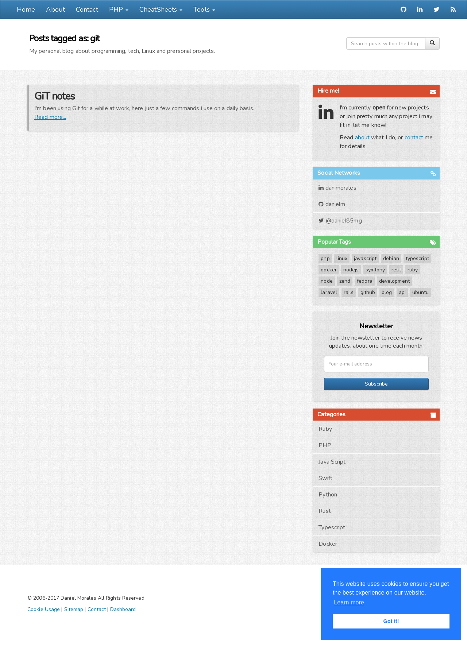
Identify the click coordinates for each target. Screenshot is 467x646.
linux (342, 258)
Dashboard (123, 609)
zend (344, 281)
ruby (413, 269)
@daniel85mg (340, 221)
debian (391, 258)
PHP (325, 445)
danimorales (337, 188)
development (394, 281)
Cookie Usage (43, 609)
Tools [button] (204, 9)
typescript (417, 258)
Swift (325, 478)
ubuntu (420, 292)
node (326, 281)
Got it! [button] (391, 621)
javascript (365, 258)
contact (414, 138)
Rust (325, 511)
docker (329, 269)
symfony (375, 269)
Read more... (50, 117)
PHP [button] (118, 9)
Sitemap (74, 609)
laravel (329, 292)
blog (387, 292)
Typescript (332, 527)
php (325, 258)
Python (328, 495)
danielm (332, 204)
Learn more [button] (349, 602)
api (402, 292)
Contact (87, 9)
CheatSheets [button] (160, 9)
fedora (365, 281)
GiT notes (54, 96)
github (367, 292)
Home (26, 9)
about (362, 138)
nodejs (351, 269)
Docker (328, 544)
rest (396, 269)
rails (349, 292)
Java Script (332, 462)
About (55, 9)
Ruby (325, 429)
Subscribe (376, 383)
